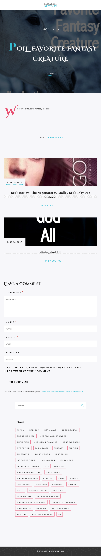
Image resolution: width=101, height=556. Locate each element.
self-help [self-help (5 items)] (58, 490)
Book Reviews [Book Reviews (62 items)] (70, 430)
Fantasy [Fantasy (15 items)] (59, 448)
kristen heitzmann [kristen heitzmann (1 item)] (28, 466)
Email (12, 337)
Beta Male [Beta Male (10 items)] (50, 430)
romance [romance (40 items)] (57, 484)
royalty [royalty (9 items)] (73, 484)
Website (13, 352)
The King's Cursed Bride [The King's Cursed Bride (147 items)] (31, 502)
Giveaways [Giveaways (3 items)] (23, 454)
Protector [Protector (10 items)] (23, 484)
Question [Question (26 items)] (41, 484)
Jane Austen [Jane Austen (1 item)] (48, 460)
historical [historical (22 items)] (62, 454)
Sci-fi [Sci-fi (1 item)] (20, 490)
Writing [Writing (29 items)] (21, 514)
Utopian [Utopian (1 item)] (41, 508)
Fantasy (52, 137)
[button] (96, 4)
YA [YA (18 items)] (59, 514)
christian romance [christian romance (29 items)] (45, 442)
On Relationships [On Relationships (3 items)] (27, 478)
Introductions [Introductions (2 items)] (26, 460)
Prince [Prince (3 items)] (74, 478)
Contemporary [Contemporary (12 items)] (71, 442)
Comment (14, 292)
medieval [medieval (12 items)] (59, 466)
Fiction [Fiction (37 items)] (73, 448)
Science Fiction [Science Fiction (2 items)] (38, 490)
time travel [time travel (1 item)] (24, 508)
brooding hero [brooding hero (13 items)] (26, 436)
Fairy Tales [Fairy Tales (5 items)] (42, 448)
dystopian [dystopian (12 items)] (23, 448)
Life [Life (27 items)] (47, 466)
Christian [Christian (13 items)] (23, 442)
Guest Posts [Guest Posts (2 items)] (42, 454)
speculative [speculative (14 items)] (24, 496)
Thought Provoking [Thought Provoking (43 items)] (63, 502)
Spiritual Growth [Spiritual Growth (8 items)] (48, 496)
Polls (61, 137)
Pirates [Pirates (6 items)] (48, 478)
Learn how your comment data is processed (62, 391)
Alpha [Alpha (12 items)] (20, 430)
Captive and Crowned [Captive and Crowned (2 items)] (53, 436)
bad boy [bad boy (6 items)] (34, 430)
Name (11, 322)
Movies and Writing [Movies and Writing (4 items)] (29, 472)
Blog (50, 73)
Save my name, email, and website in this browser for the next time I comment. (44, 369)
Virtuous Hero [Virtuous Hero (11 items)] (61, 508)
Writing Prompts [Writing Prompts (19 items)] (42, 514)
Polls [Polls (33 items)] (61, 478)
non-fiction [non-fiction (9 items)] (53, 472)
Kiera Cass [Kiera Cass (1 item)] (67, 460)
